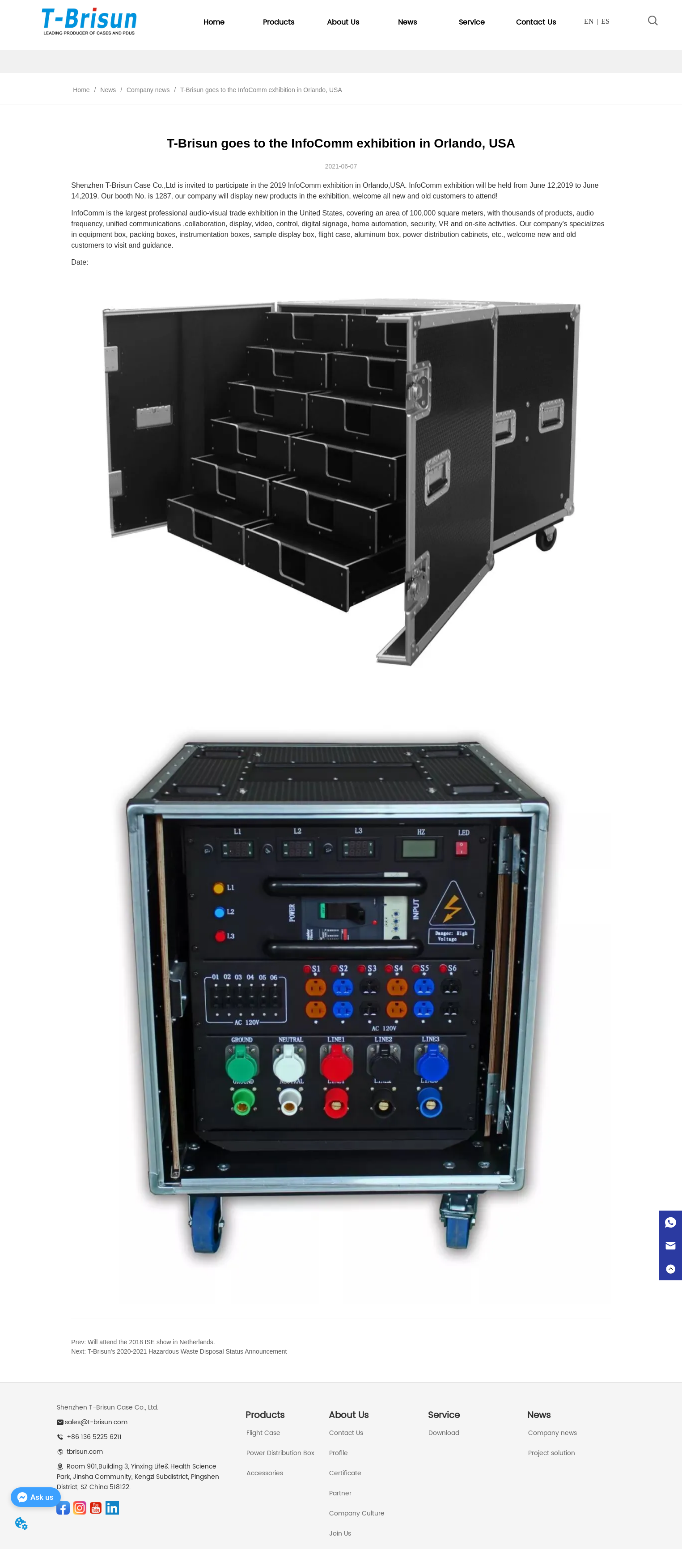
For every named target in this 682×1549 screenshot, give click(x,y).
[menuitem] (278, 22)
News (108, 89)
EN (588, 21)
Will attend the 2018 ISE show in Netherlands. (151, 1342)
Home (81, 89)
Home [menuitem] (214, 22)
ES (605, 21)
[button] (278, 22)
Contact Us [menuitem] (536, 22)
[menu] (375, 22)
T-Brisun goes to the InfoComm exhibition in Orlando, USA (260, 89)
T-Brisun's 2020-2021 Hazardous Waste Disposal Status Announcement (187, 1351)
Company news (148, 89)
